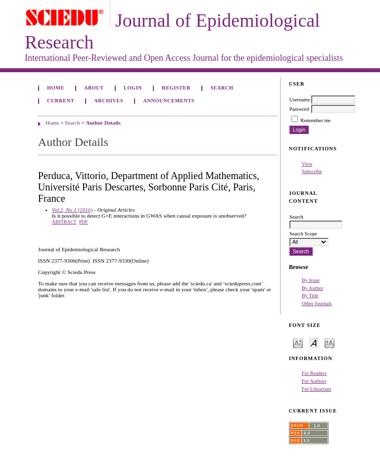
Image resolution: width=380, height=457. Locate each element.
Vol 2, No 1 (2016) (72, 210)
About (94, 88)
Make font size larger (329, 342)
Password (299, 109)
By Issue (311, 280)
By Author (313, 288)
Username (299, 99)
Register (176, 88)
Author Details (103, 123)
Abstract (64, 222)
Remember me (315, 120)
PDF (83, 222)
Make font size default (314, 342)
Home (55, 88)
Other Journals (317, 303)
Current (60, 100)
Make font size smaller (298, 342)
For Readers (314, 373)
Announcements (168, 100)
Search (221, 88)
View (307, 164)
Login (133, 88)
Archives (108, 100)
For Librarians (317, 389)
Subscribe (312, 171)
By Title (310, 295)
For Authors (314, 381)
